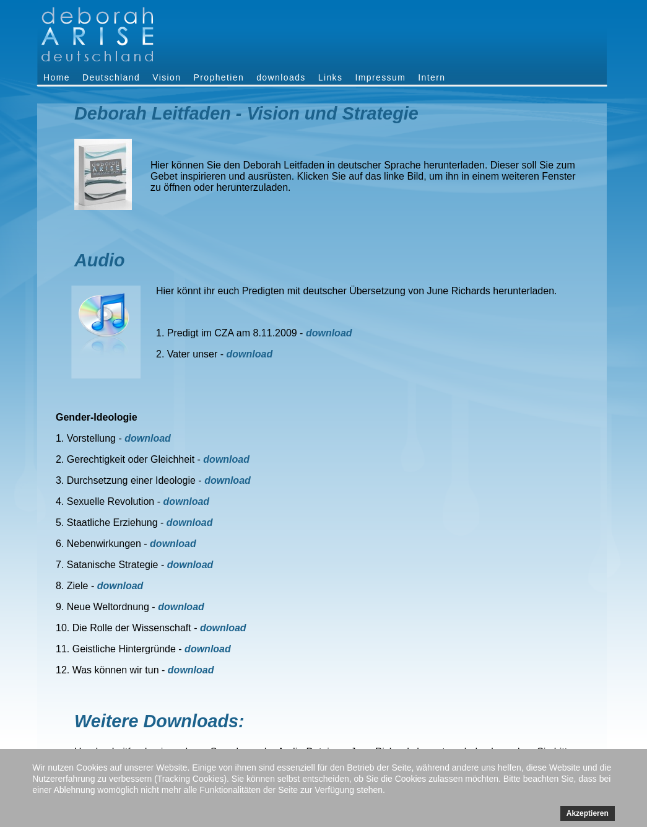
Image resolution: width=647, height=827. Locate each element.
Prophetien (218, 77)
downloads (281, 77)
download (329, 333)
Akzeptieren (588, 813)
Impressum (380, 77)
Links (330, 77)
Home (56, 77)
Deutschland (111, 77)
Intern (431, 77)
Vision (166, 77)
